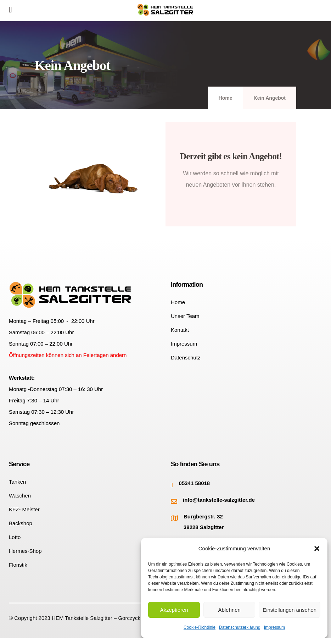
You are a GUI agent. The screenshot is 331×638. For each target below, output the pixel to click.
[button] (316, 548)
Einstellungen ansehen (289, 610)
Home (225, 98)
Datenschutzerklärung (239, 627)
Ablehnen (229, 610)
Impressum (274, 627)
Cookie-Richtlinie (199, 627)
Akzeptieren (174, 610)
